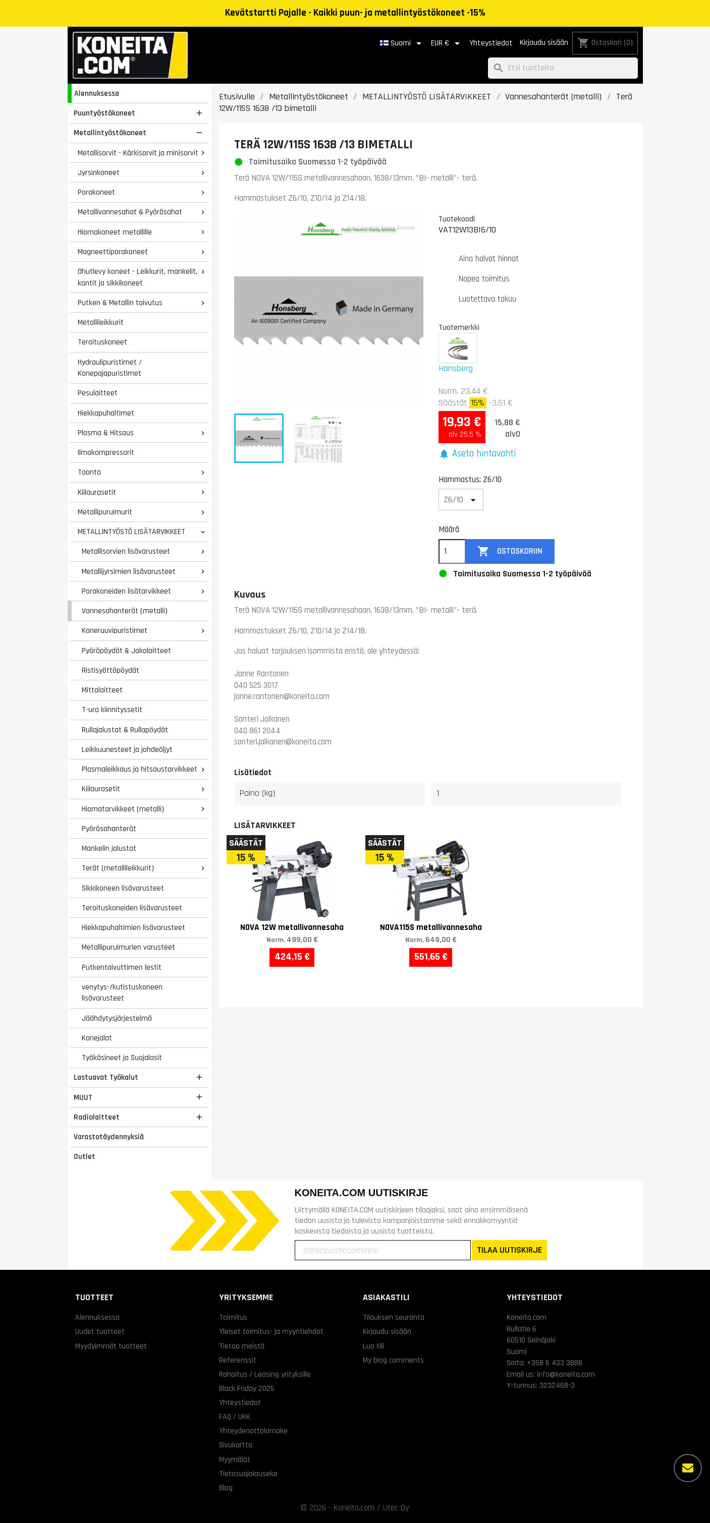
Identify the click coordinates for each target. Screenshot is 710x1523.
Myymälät (234, 1459)
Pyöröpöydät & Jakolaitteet (126, 651)
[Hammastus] (461, 499)
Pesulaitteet (98, 393)
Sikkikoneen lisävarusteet (123, 888)
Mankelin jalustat (109, 848)
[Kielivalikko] (402, 43)
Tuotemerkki (459, 327)
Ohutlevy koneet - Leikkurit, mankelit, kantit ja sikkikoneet (137, 277)
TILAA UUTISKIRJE (509, 1250)
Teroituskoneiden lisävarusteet (132, 908)
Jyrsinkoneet (99, 172)
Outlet (84, 1156)
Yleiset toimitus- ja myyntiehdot (271, 1331)
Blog (226, 1488)
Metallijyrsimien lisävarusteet (129, 571)
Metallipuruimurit (105, 512)
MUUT (83, 1097)
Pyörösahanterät (109, 829)
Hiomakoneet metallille (115, 232)
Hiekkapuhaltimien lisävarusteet (133, 927)
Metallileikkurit (101, 322)
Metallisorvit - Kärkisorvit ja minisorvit (138, 153)
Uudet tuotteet (100, 1331)
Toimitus (233, 1317)
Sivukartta (235, 1445)
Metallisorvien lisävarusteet (126, 551)
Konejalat (97, 1038)
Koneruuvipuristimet (114, 630)
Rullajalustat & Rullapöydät (125, 730)
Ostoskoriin (509, 551)
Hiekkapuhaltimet (106, 413)
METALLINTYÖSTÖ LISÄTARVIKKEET (131, 531)
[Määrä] (452, 551)
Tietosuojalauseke (248, 1474)
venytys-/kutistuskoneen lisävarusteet (122, 993)
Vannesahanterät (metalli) (125, 611)
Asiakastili (386, 1297)
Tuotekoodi (457, 219)
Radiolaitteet (97, 1117)
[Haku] (563, 68)
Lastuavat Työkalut (106, 1077)
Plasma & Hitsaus (106, 433)
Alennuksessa (96, 93)
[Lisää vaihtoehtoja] (688, 1468)
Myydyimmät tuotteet (111, 1346)
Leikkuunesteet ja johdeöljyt (127, 749)
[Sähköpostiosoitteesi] (383, 1250)
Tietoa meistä (241, 1346)
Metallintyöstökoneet (110, 133)
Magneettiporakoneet (113, 252)
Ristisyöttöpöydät (110, 670)
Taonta (89, 472)
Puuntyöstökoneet (104, 113)
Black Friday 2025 (247, 1388)
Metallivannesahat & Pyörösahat (130, 212)
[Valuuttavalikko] (447, 43)
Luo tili (373, 1346)
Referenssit (237, 1360)
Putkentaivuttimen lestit (121, 967)
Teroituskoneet (102, 342)
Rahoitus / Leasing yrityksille (265, 1374)
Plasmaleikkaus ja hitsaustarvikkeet (139, 769)
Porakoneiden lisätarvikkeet (126, 591)
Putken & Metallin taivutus (120, 303)
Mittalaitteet (102, 690)
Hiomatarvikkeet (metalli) (123, 809)
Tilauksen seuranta (393, 1317)
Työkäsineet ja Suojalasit (122, 1057)
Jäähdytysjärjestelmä (117, 1018)
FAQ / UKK (234, 1417)
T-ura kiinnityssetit (112, 710)
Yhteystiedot (491, 43)
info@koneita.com (566, 1374)
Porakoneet (96, 192)
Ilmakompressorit (106, 452)
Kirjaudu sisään (544, 42)
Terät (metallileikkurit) (118, 868)
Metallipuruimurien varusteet (128, 947)
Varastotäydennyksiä (109, 1137)
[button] (477, 454)
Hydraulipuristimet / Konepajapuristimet (110, 368)
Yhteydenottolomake (253, 1431)
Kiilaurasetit (97, 492)
